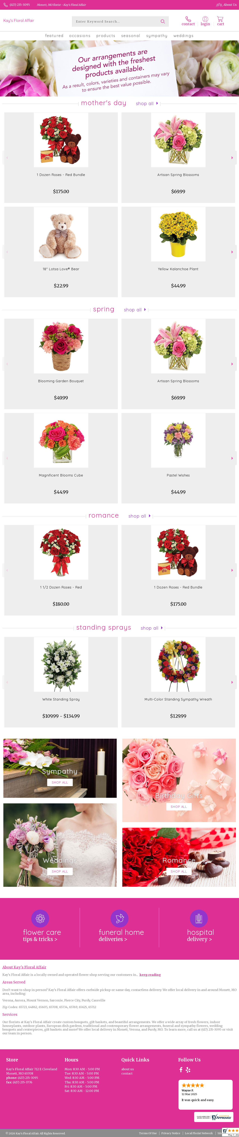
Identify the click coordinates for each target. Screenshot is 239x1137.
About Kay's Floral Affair (24, 967)
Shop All (145, 103)
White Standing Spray (61, 699)
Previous (6, 158)
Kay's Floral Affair (18, 20)
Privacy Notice (170, 1133)
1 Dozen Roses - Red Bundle (61, 175)
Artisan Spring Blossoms (178, 175)
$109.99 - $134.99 (61, 716)
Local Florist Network (199, 1133)
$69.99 (178, 191)
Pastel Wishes (178, 475)
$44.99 (178, 286)
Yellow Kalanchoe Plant (178, 269)
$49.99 (61, 398)
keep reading (150, 975)
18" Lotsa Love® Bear (61, 269)
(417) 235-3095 (20, 5)
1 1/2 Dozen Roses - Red (61, 587)
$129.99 (178, 716)
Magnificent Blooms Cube (61, 475)
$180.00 (61, 604)
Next (233, 158)
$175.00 (61, 191)
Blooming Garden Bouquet (61, 381)
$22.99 (61, 286)
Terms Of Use (148, 1133)
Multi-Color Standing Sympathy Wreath (178, 699)
